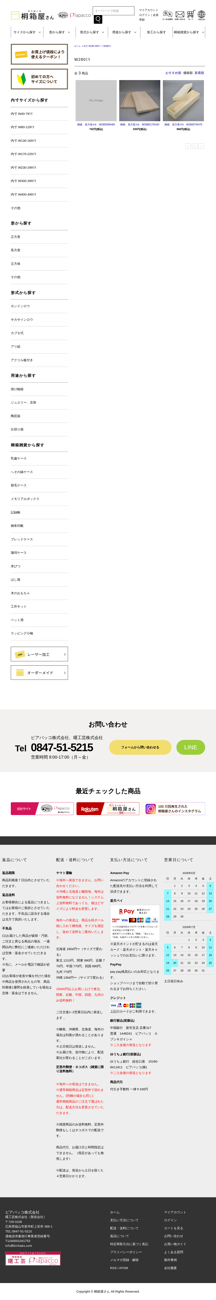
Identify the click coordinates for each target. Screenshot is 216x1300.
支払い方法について (124, 1220)
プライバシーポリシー (126, 1252)
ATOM (123, 1268)
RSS (113, 1268)
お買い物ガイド (175, 1244)
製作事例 (170, 1260)
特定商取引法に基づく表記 (129, 1244)
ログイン (144, 15)
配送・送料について (124, 1228)
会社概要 (170, 1268)
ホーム (77, 46)
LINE (190, 747)
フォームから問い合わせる (140, 747)
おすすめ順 (173, 73)
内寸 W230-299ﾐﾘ (92, 46)
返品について (119, 1236)
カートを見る (173, 1228)
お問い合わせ (173, 1236)
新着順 (199, 73)
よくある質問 (173, 1252)
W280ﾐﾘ (107, 46)
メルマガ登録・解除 (124, 1260)
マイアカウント (148, 10)
